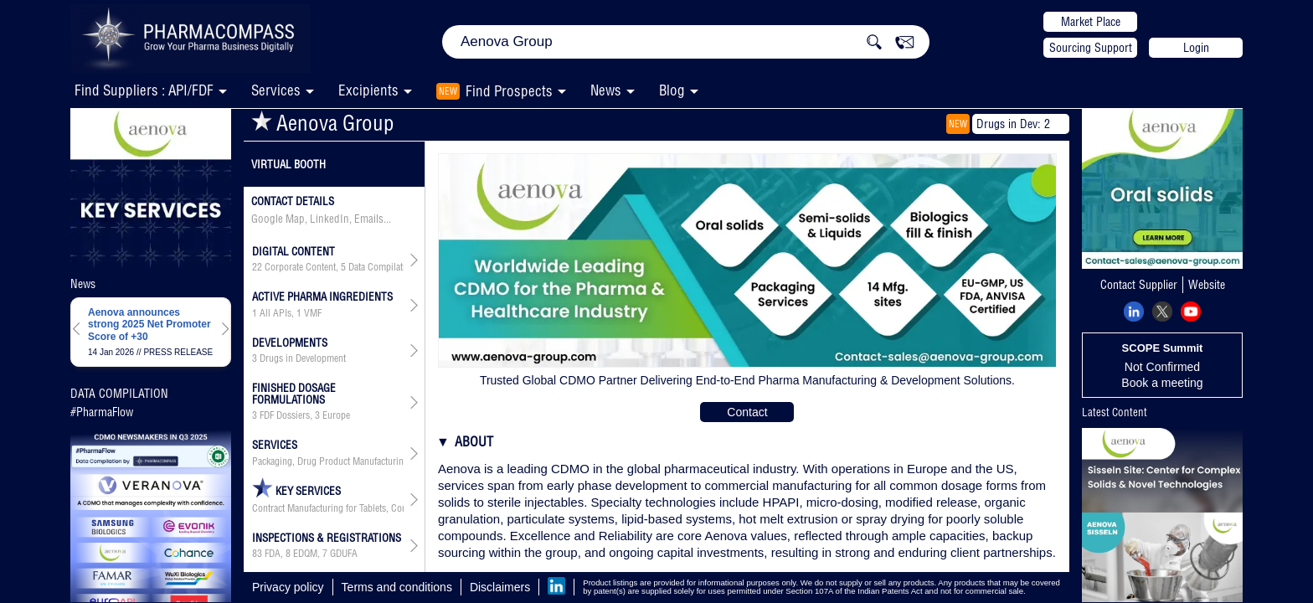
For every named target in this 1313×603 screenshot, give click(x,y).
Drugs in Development (303, 358)
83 (257, 553)
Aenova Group (322, 123)
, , (328, 267)
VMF (313, 313)
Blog (672, 90)
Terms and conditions (397, 587)
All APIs (275, 313)
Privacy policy (288, 587)
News (605, 90)
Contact (747, 412)
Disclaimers (500, 587)
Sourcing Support (1090, 47)
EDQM (305, 553)
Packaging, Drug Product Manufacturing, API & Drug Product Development (328, 461)
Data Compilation (381, 267)
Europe (336, 415)
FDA (273, 553)
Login (1196, 47)
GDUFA (344, 553)
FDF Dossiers (285, 415)
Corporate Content (300, 267)
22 (257, 267)
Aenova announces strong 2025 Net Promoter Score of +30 (149, 325)
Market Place (1090, 21)
